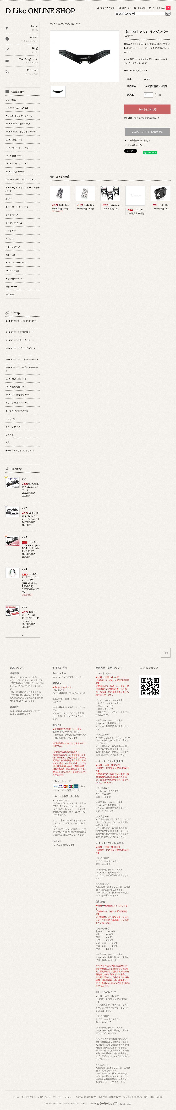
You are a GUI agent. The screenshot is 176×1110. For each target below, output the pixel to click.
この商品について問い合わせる (147, 131)
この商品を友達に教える (139, 140)
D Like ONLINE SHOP (40, 11)
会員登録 (141, 8)
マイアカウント (107, 8)
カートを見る (161, 8)
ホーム (16, 1097)
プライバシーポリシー (63, 1097)
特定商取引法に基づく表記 (135, 1097)
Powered (110, 1103)
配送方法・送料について (109, 1097)
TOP (52, 23)
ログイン (126, 8)
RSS (152, 1097)
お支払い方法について (86, 1097)
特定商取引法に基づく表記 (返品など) (141, 118)
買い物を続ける (135, 145)
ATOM (160, 1097)
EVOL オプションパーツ (69, 23)
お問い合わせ (44, 1097)
